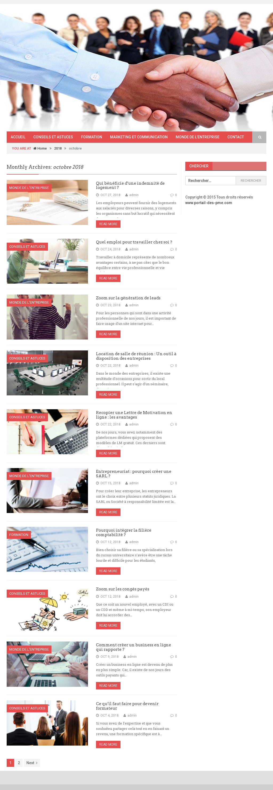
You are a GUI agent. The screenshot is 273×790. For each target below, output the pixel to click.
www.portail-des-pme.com (208, 203)
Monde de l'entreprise (29, 188)
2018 (58, 148)
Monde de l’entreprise (197, 137)
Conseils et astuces (53, 137)
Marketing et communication (139, 137)
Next (31, 763)
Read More (108, 224)
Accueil (18, 137)
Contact (235, 137)
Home (40, 148)
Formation (91, 137)
